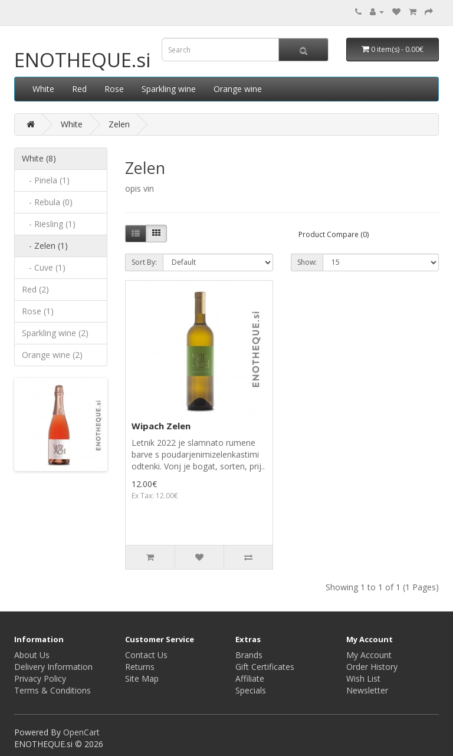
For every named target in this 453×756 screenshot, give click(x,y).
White (43, 88)
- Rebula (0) (47, 202)
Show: (307, 262)
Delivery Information (53, 666)
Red (79, 88)
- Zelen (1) (45, 245)
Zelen (119, 124)
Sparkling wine (169, 88)
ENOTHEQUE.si (82, 60)
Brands (248, 654)
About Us (32, 654)
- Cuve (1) (43, 267)
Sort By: (144, 262)
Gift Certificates (264, 666)
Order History (372, 666)
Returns (140, 666)
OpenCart (81, 732)
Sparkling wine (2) (55, 332)
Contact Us (146, 654)
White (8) (39, 158)
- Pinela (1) (46, 180)
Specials (250, 690)
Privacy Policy (40, 678)
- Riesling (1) (49, 223)
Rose (114, 88)
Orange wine (238, 88)
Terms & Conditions (52, 690)
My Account (369, 654)
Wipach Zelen (161, 426)
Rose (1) (38, 311)
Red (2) (35, 289)
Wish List (363, 678)
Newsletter (367, 690)
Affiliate (249, 678)
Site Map (142, 678)
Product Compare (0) (333, 234)
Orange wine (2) (52, 354)
